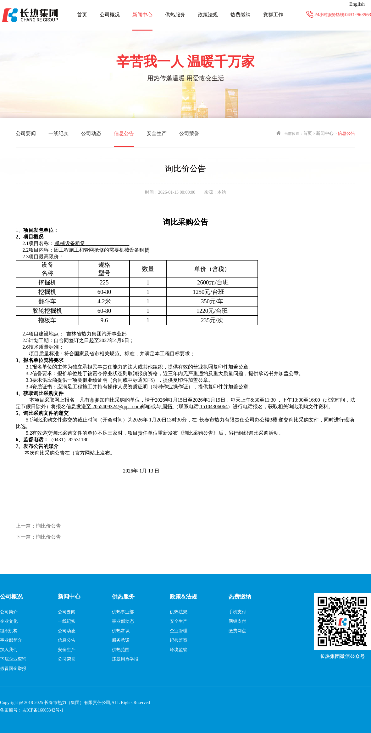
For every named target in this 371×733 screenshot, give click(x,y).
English (357, 4)
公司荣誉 (189, 133)
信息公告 (124, 133)
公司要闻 (26, 133)
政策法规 (208, 14)
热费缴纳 (240, 14)
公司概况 (110, 14)
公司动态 (91, 133)
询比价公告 (38, 526)
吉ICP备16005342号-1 (42, 710)
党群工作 (273, 14)
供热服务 (175, 14)
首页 (82, 14)
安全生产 (157, 133)
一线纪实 (58, 133)
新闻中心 (142, 14)
